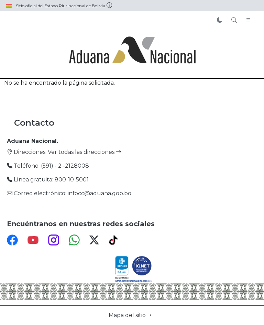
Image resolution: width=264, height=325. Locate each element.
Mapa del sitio (131, 315)
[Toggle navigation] (248, 20)
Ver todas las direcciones (84, 152)
